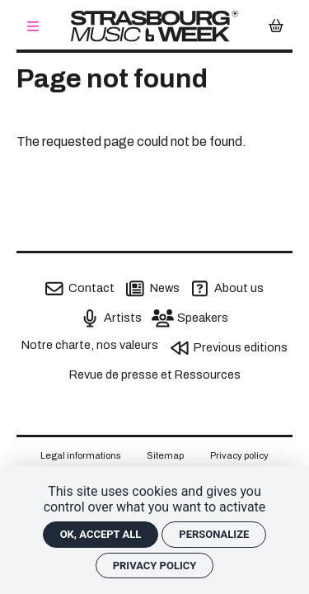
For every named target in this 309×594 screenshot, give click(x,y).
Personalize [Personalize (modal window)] (214, 534)
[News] (152, 289)
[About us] (227, 289)
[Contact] (80, 289)
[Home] (154, 26)
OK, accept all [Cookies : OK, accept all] (101, 534)
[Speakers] (191, 318)
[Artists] (111, 318)
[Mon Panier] (276, 26)
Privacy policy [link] (155, 565)
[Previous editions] (229, 348)
